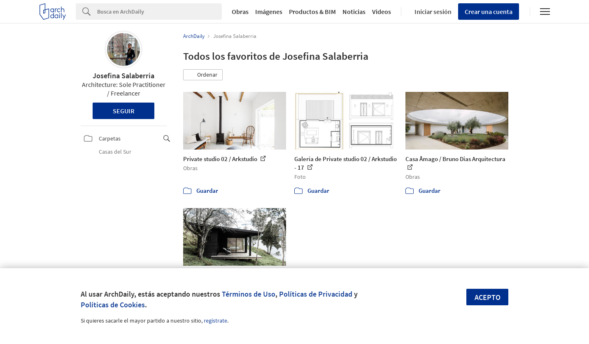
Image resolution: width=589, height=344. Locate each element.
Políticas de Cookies (113, 304)
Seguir (124, 111)
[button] (203, 75)
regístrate (215, 320)
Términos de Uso (248, 294)
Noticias (354, 11)
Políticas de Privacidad (315, 294)
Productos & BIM (312, 11)
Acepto (488, 297)
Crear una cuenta (488, 11)
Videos (381, 11)
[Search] (159, 11)
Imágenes (268, 11)
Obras (240, 11)
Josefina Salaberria (123, 75)
